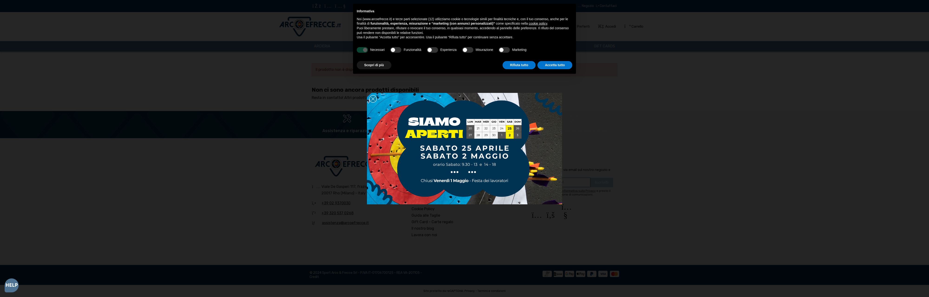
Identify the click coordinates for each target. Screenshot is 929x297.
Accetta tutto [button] (555, 65)
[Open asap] (12, 285)
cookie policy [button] (538, 23)
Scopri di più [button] (374, 65)
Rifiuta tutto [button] (519, 65)
